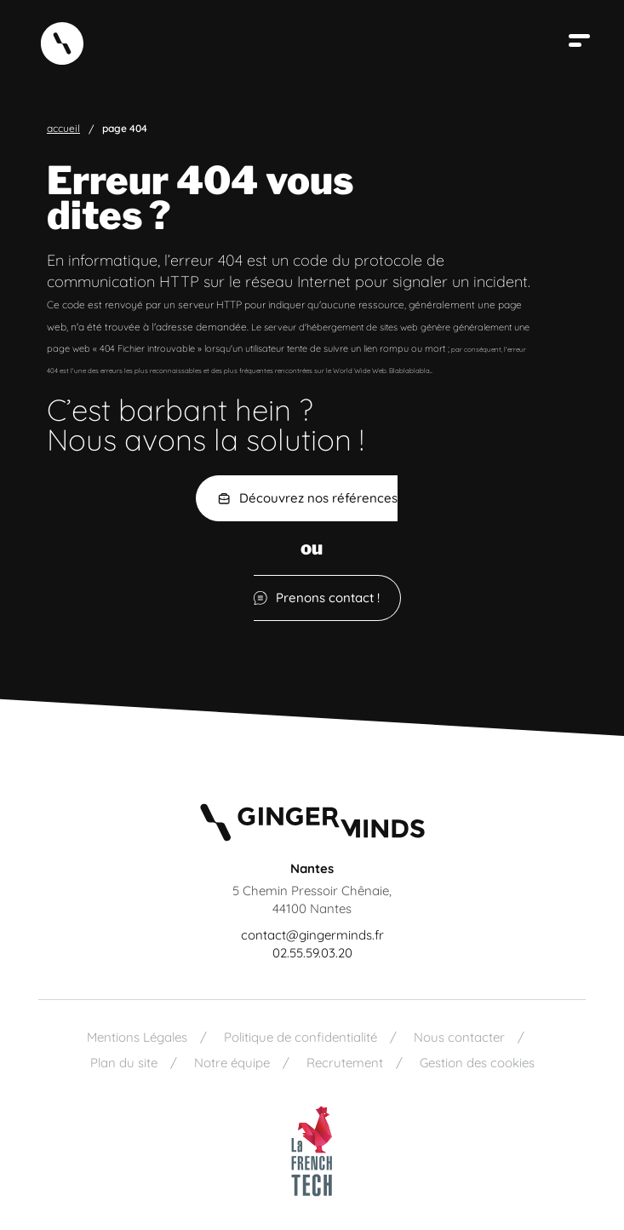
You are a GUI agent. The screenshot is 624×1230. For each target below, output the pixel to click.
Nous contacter (459, 1037)
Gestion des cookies (477, 1062)
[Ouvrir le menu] (581, 41)
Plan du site (123, 1062)
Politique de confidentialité (300, 1037)
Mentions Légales (137, 1037)
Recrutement (344, 1062)
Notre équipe (232, 1062)
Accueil (63, 129)
